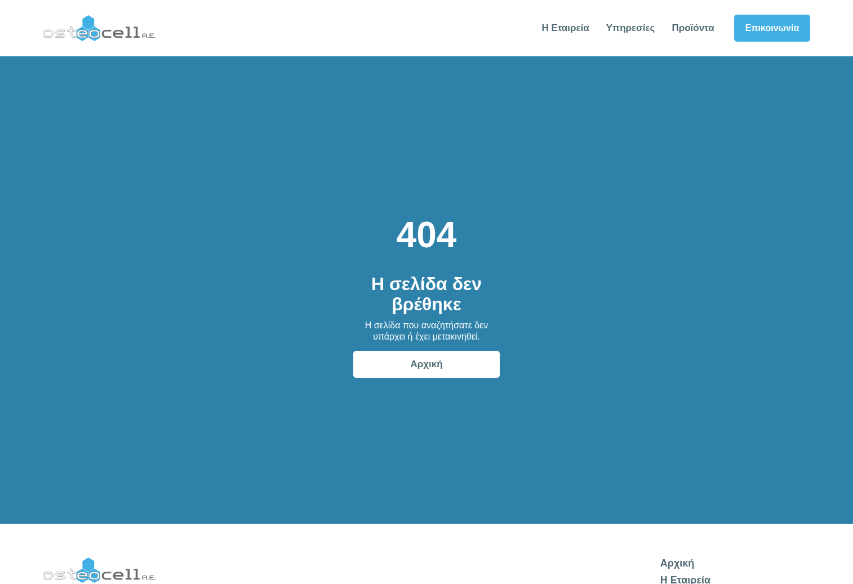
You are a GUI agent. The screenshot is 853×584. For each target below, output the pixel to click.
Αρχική (426, 364)
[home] (99, 28)
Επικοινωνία (772, 28)
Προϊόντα (693, 28)
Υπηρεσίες (630, 28)
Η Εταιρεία (565, 28)
